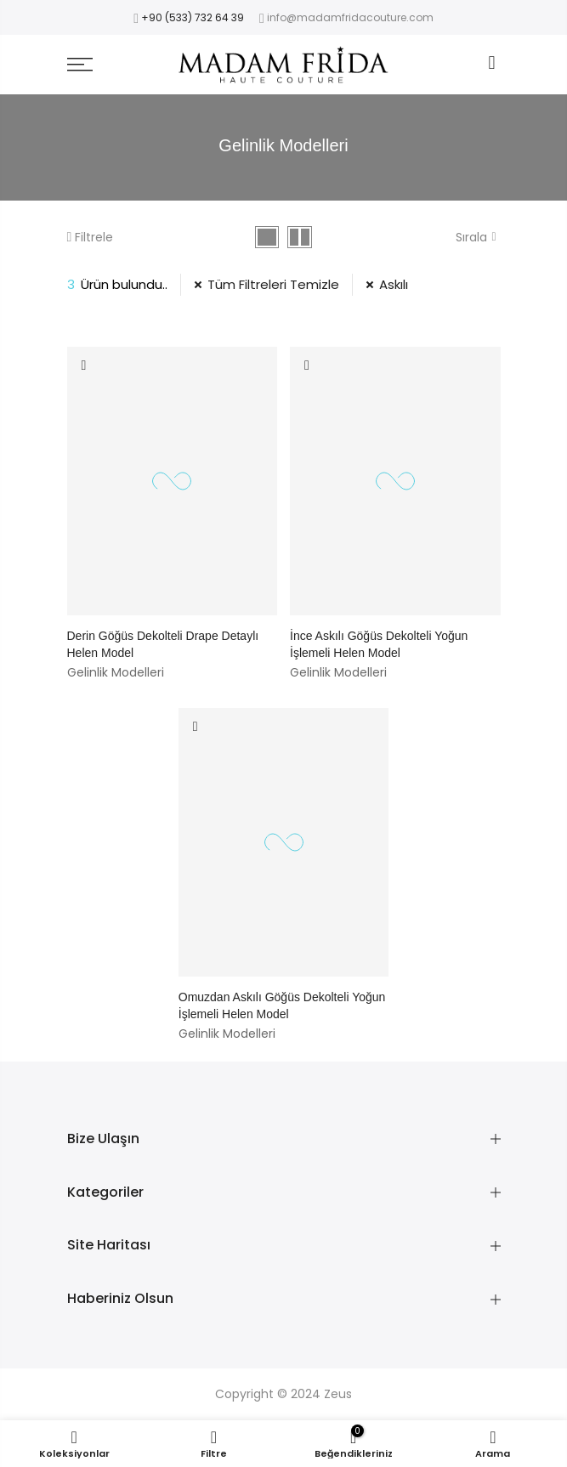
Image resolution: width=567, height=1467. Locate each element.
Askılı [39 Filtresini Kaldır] (393, 284)
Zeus (338, 1393)
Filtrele (90, 237)
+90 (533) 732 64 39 (192, 17)
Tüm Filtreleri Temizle (273, 284)
